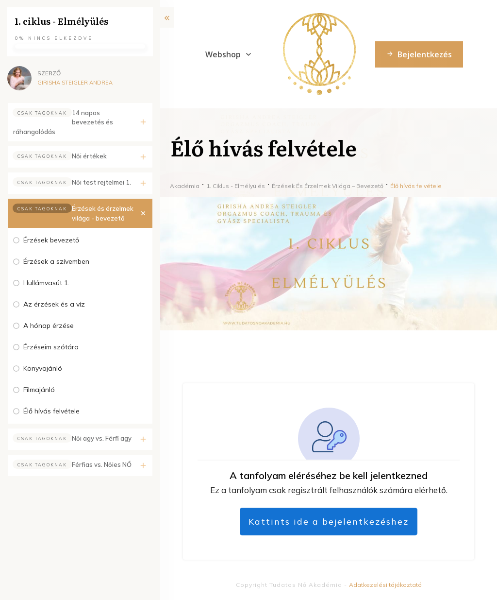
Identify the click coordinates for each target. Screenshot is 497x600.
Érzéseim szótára (51, 347)
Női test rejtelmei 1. (101, 182)
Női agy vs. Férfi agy (102, 438)
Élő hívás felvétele (51, 411)
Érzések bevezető (51, 240)
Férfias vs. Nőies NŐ (102, 464)
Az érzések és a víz (54, 304)
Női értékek (89, 156)
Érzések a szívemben (56, 261)
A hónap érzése (48, 325)
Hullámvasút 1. (46, 282)
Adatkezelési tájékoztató (385, 584)
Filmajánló (39, 389)
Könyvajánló (42, 368)
